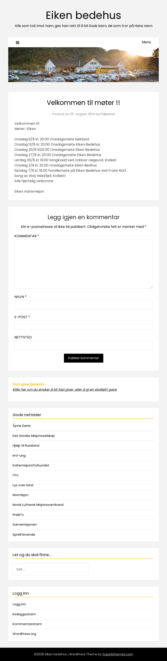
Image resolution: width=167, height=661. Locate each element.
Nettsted (23, 337)
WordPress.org (24, 633)
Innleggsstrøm (24, 614)
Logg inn (19, 604)
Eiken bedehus (83, 15)
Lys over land (23, 485)
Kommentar (26, 236)
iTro (15, 475)
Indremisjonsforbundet (31, 465)
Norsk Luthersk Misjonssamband (38, 504)
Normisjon (20, 495)
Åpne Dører (22, 425)
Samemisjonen (25, 524)
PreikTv (18, 514)
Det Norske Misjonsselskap (34, 435)
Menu (146, 42)
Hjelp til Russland (26, 445)
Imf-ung (19, 455)
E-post (22, 317)
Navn (20, 296)
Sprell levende (24, 534)
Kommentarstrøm (27, 624)
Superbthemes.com (118, 654)
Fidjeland (107, 114)
